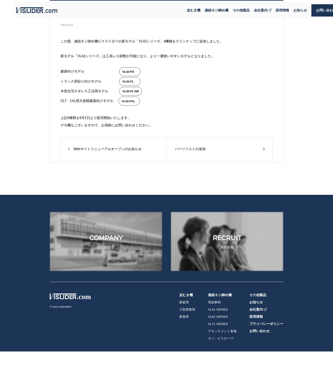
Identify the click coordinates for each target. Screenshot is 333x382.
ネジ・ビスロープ (220, 338)
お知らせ (290, 8)
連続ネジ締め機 (206, 8)
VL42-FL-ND (130, 91)
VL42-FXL (128, 101)
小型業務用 (187, 309)
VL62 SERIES (218, 316)
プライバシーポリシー (266, 324)
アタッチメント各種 (222, 331)
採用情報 (272, 8)
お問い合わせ (316, 8)
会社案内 (252, 8)
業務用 (184, 316)
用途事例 (214, 302)
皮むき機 (183, 8)
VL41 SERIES (218, 309)
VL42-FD (128, 71)
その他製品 (231, 8)
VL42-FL (128, 81)
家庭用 (184, 302)
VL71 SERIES (218, 324)
